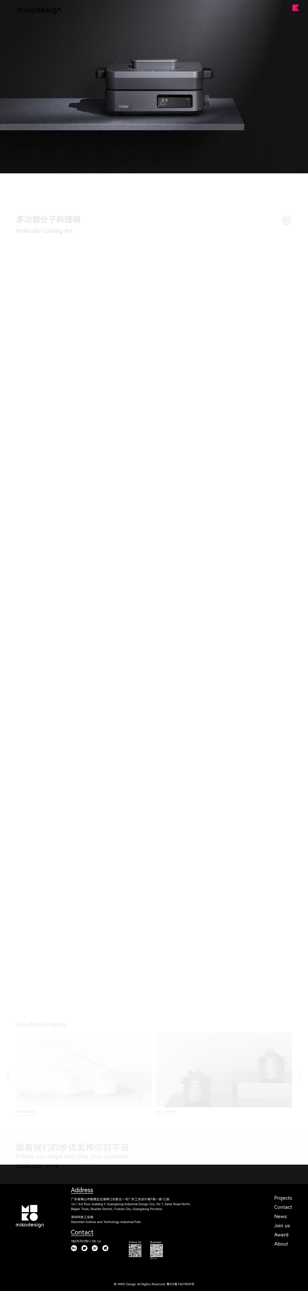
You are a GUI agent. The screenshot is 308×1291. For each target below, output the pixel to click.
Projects (283, 1198)
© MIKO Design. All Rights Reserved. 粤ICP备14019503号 (154, 1284)
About (281, 1244)
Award (281, 1235)
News (280, 1216)
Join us (282, 1226)
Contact (283, 1207)
